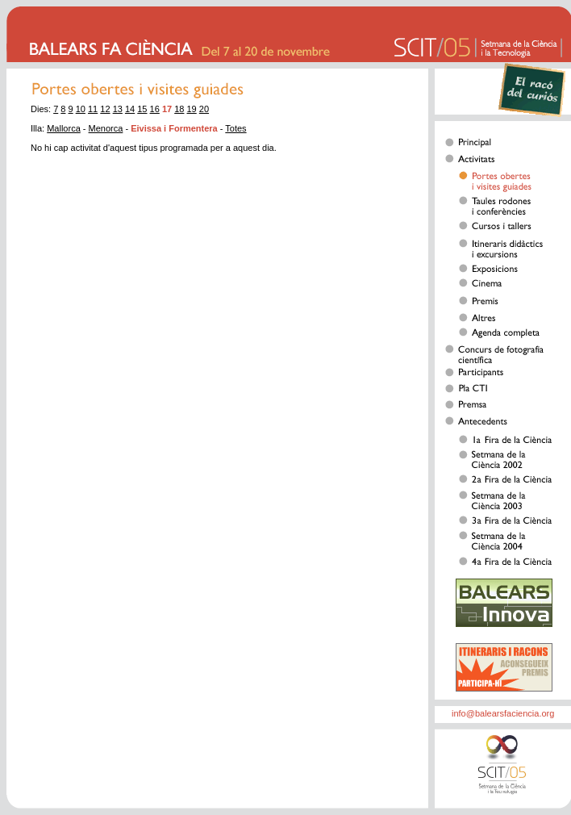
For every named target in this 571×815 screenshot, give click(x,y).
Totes (235, 128)
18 (179, 109)
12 (105, 109)
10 (80, 109)
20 (204, 109)
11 (93, 109)
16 (155, 109)
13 (118, 109)
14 (130, 109)
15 (142, 109)
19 (192, 109)
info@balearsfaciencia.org (503, 713)
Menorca (106, 128)
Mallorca (64, 128)
